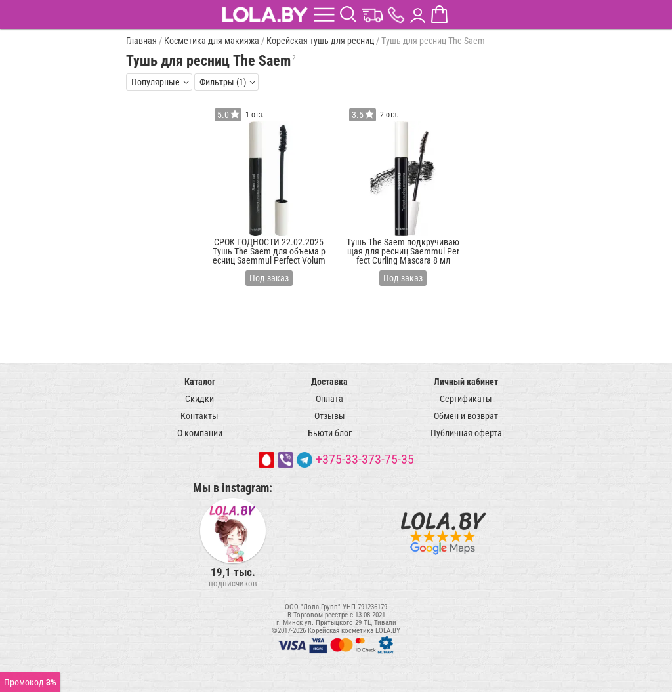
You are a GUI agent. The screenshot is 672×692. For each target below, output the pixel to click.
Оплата (329, 399)
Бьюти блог (330, 433)
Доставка (329, 382)
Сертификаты (466, 399)
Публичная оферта (466, 433)
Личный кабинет (466, 382)
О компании (199, 433)
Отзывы (329, 416)
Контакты (199, 416)
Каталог (199, 382)
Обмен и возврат (466, 416)
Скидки (199, 399)
